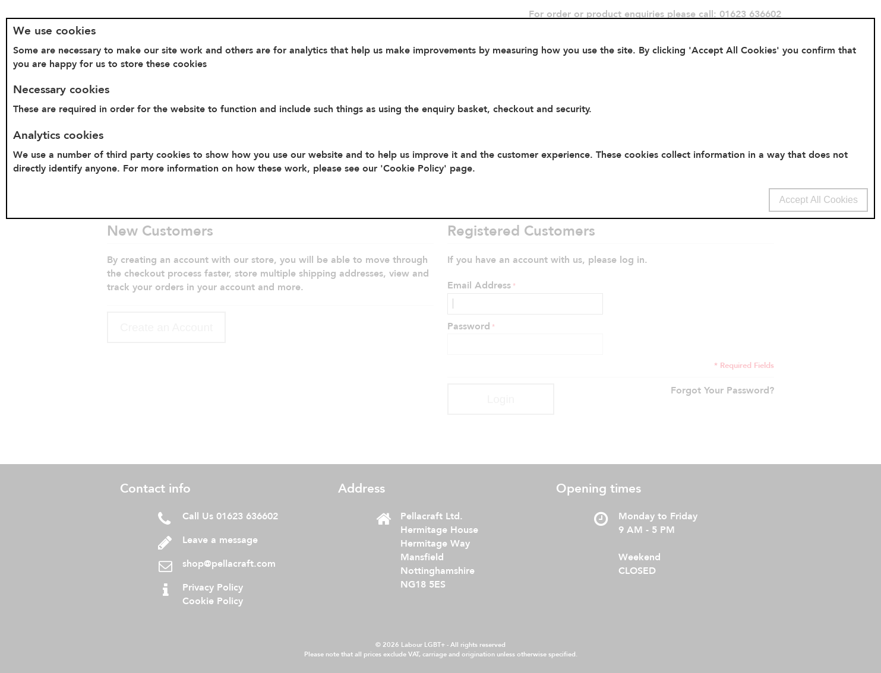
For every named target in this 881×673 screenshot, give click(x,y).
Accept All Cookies (818, 200)
